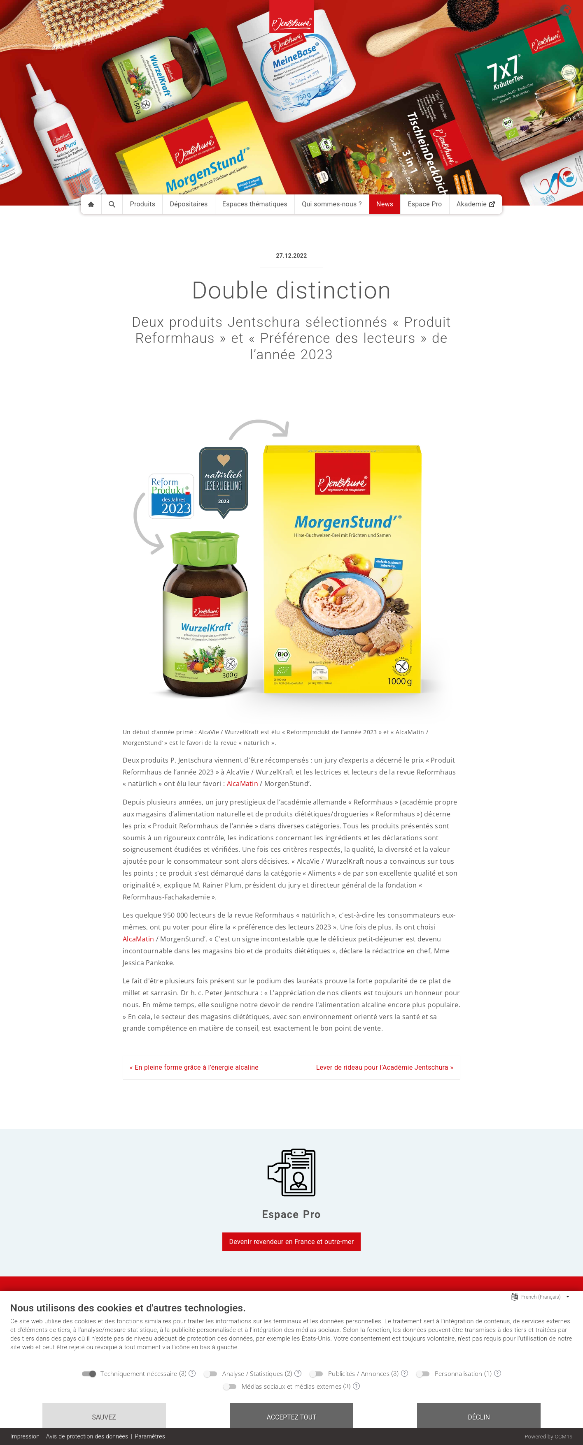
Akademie (476, 204)
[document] (291, 1333)
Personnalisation (459, 1373)
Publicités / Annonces (358, 1373)
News (384, 204)
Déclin (479, 1417)
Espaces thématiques (254, 204)
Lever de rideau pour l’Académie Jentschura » (384, 1067)
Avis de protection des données (87, 1436)
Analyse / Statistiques (252, 1373)
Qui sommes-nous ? (332, 204)
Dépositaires (189, 204)
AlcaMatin (242, 783)
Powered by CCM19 (549, 1436)
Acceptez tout (292, 1417)
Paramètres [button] (150, 1436)
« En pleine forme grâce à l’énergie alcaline (194, 1067)
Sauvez (104, 1417)
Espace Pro (425, 204)
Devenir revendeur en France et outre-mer (291, 1242)
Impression (25, 1436)
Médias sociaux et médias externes (291, 1386)
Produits (143, 204)
